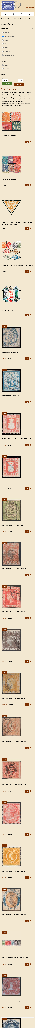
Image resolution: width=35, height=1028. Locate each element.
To (18, 78)
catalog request (29, 3)
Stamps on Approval (28, 1)
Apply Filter (7, 83)
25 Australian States (9, 136)
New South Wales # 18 (13, 655)
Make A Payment (30, 7)
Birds (6, 65)
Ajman (7, 32)
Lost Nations (9, 69)
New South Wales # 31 (14, 741)
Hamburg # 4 (10, 352)
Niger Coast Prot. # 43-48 (15, 958)
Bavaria (7, 51)
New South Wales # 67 (14, 871)
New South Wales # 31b (14, 785)
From (4, 78)
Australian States (10, 36)
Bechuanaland (9, 55)
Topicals (9, 18)
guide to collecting (28, 5)
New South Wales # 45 (14, 828)
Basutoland (8, 44)
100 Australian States (9, 179)
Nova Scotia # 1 (11, 1001)
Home (2, 18)
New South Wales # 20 (14, 698)
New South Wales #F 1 (14, 914)
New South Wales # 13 (13, 612)
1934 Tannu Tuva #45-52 (17, 265)
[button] (30, 141)
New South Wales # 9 (13, 525)
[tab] (17, 54)
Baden (7, 40)
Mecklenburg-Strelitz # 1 (17, 438)
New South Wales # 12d (14, 568)
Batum (7, 47)
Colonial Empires (17, 18)
